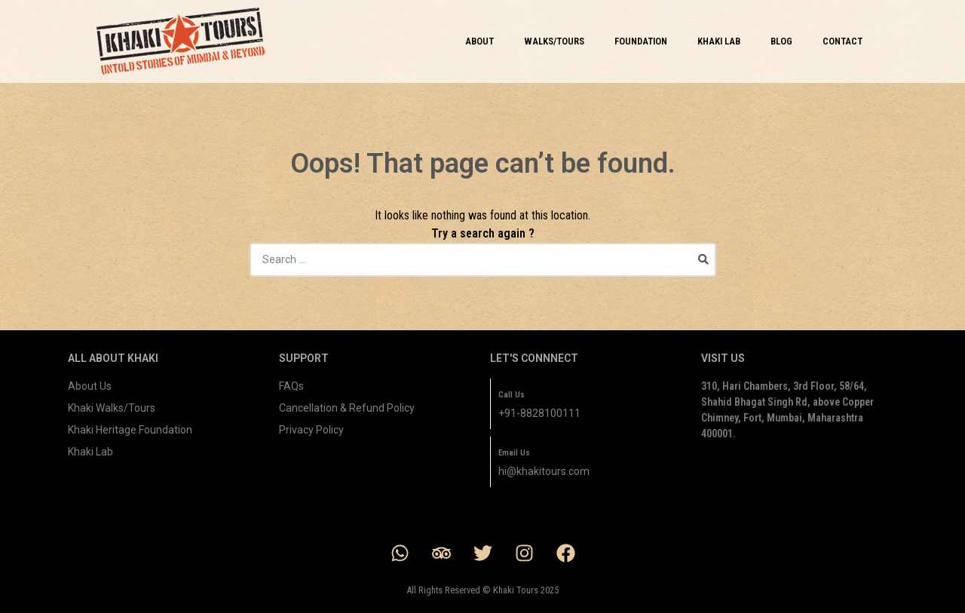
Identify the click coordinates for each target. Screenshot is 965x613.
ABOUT (479, 41)
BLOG (781, 41)
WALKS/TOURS (554, 41)
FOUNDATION (640, 41)
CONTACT (842, 41)
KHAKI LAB (718, 41)
